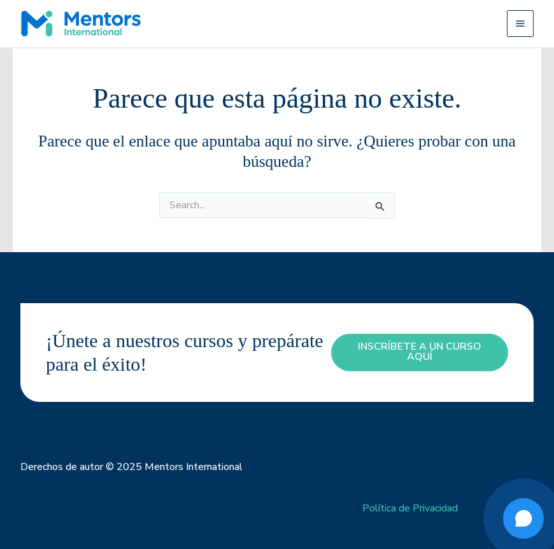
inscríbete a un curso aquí (419, 352)
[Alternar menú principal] (520, 23)
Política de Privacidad (410, 508)
